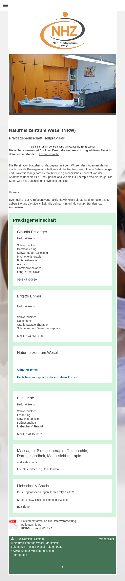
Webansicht (106, 538)
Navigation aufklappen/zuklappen (62, 5)
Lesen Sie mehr (49, 154)
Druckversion (22, 538)
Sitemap (39, 538)
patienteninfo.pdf (31, 524)
